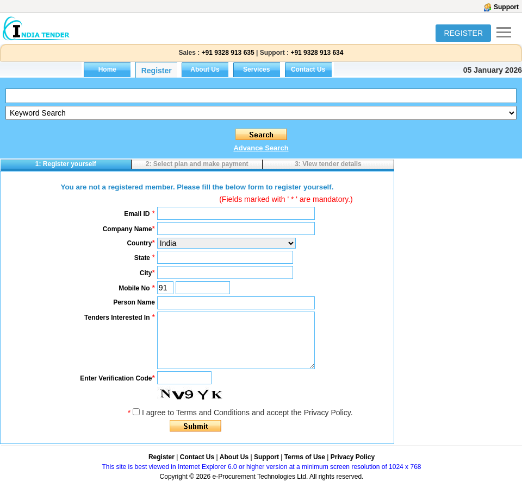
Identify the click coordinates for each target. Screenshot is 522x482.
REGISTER (463, 33)
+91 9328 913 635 (227, 52)
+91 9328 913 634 (316, 52)
